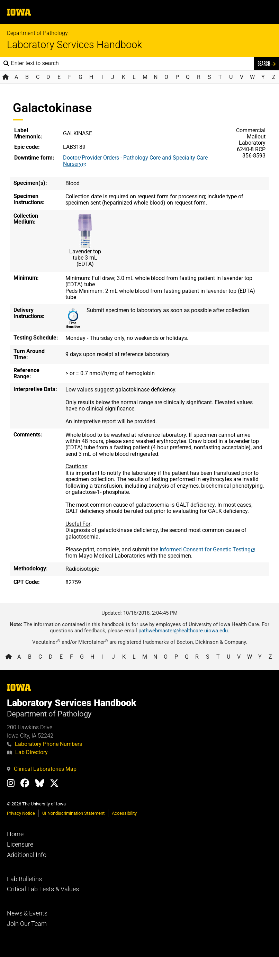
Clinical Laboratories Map (41, 769)
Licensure (20, 844)
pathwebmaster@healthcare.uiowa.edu (183, 631)
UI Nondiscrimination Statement (73, 813)
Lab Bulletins (24, 879)
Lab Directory (27, 752)
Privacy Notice (21, 813)
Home (15, 834)
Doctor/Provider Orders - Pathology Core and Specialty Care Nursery (135, 160)
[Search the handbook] (130, 63)
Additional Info (26, 854)
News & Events (27, 913)
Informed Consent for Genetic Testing (205, 549)
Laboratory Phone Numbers (44, 744)
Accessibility (124, 813)
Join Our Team (27, 923)
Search (267, 63)
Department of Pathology (37, 33)
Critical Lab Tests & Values (43, 889)
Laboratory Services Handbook (74, 45)
